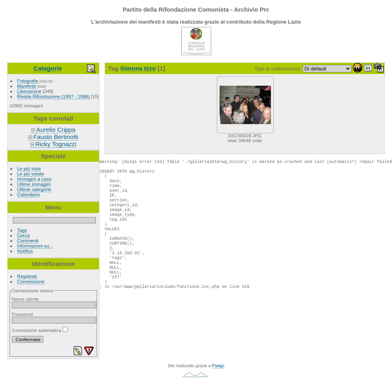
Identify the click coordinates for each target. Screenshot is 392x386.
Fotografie (27, 80)
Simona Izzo (138, 68)
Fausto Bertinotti (55, 136)
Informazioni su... (35, 245)
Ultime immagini (34, 184)
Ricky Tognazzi (55, 144)
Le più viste (29, 168)
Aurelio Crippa (55, 129)
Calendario (28, 194)
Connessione (31, 281)
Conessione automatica (40, 330)
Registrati (27, 276)
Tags (22, 230)
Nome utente (25, 299)
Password (22, 314)
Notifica (25, 250)
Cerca (23, 235)
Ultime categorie (34, 189)
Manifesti (26, 85)
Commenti (28, 240)
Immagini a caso (34, 178)
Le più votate (30, 173)
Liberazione (29, 91)
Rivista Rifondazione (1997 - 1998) (53, 96)
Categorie (48, 68)
